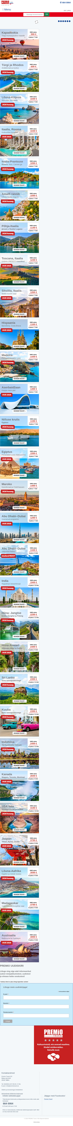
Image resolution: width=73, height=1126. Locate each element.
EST (65, 10)
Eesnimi (6, 1003)
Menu (7, 9)
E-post (6, 994)
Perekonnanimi (8, 1012)
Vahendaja (36, 1122)
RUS (69, 10)
